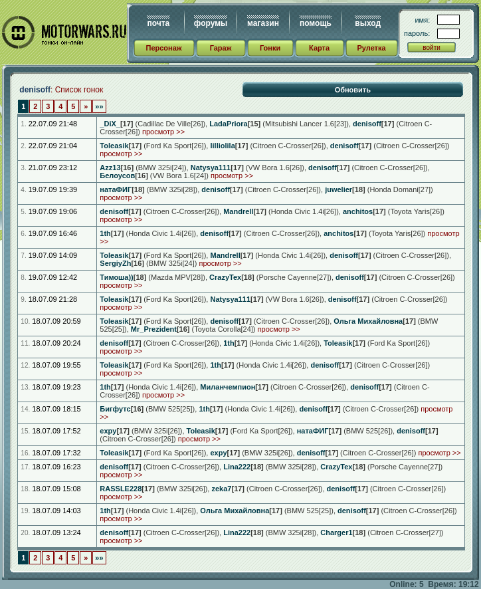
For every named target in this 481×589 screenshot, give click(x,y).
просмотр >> (163, 132)
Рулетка (371, 48)
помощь (316, 23)
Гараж (221, 48)
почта (158, 23)
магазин (263, 23)
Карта (319, 48)
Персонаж (163, 48)
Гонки (270, 48)
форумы (210, 23)
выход (368, 23)
